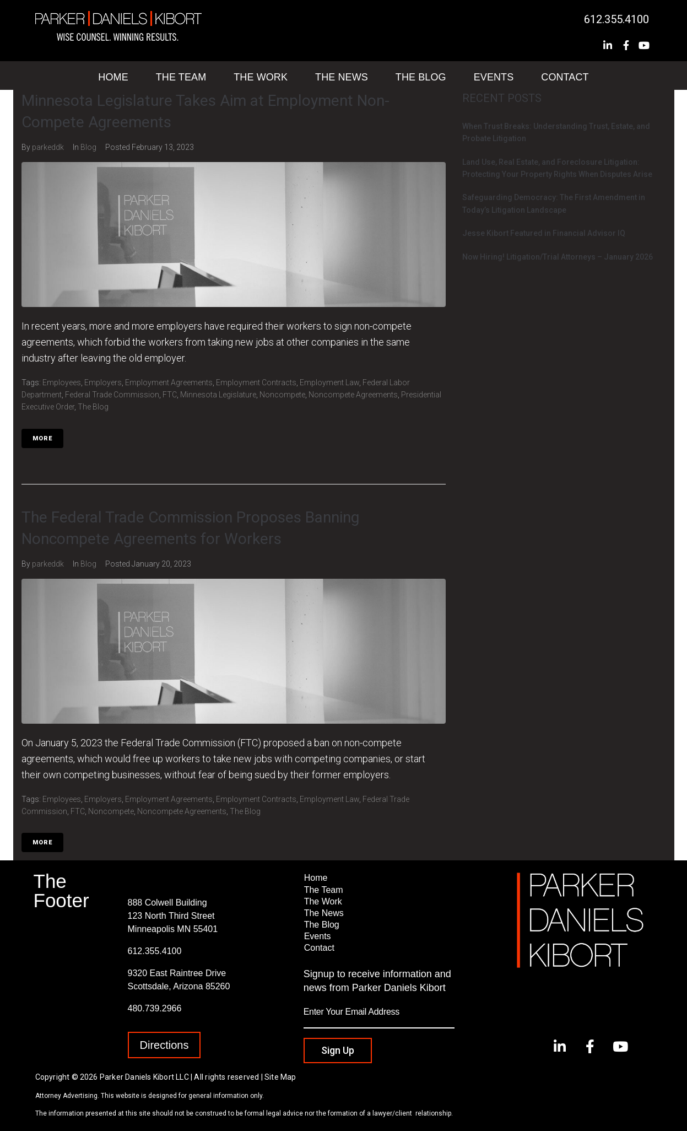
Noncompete (282, 394)
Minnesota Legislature (218, 394)
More (42, 438)
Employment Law (329, 382)
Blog (88, 147)
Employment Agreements (169, 382)
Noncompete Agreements (353, 394)
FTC (170, 394)
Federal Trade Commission (112, 394)
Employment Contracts (256, 382)
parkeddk (48, 147)
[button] (164, 1045)
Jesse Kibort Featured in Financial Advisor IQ (543, 233)
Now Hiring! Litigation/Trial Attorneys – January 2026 (557, 256)
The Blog (93, 406)
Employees (61, 382)
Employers (103, 382)
